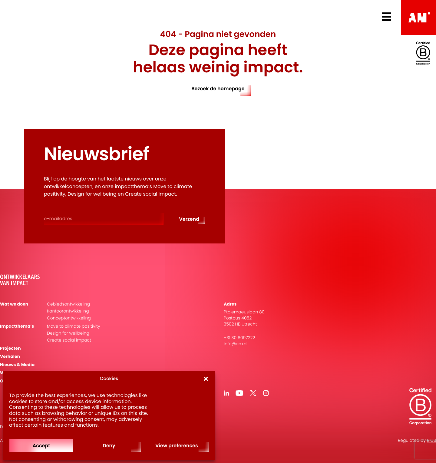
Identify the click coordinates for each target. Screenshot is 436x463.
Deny (109, 445)
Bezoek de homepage (218, 88)
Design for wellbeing (68, 333)
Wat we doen (14, 304)
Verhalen (10, 356)
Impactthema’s (17, 326)
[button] (206, 379)
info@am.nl (235, 344)
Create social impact (69, 340)
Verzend (189, 219)
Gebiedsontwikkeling (68, 304)
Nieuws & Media (17, 365)
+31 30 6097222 (239, 338)
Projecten (10, 348)
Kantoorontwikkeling (68, 311)
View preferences (176, 445)
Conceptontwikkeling (69, 318)
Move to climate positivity (73, 326)
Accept (41, 445)
